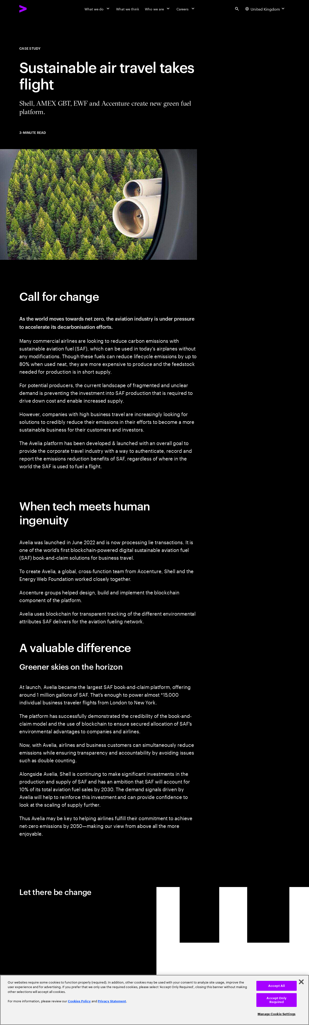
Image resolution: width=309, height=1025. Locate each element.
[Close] (301, 982)
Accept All (276, 985)
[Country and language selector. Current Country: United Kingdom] (265, 8)
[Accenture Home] (34, 9)
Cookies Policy (79, 1001)
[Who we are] (157, 8)
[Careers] (186, 8)
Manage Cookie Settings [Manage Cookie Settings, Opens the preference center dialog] (276, 1014)
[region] (154, 1000)
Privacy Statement (112, 1001)
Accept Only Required (276, 1000)
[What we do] (97, 8)
